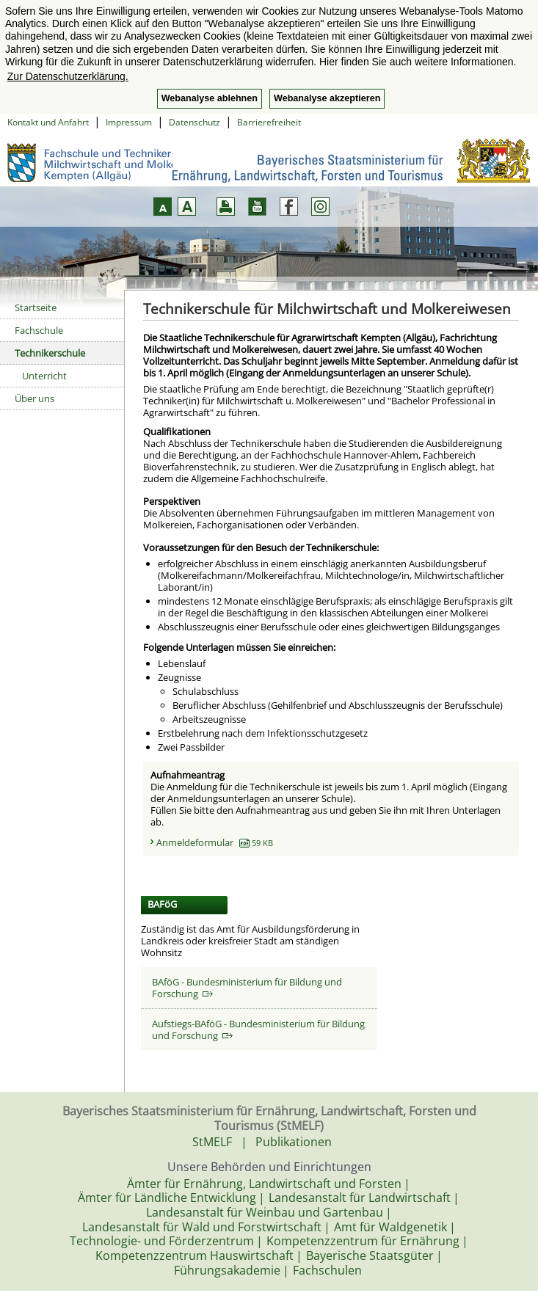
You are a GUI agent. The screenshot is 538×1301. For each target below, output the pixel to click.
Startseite (36, 307)
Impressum (129, 122)
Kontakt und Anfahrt (48, 122)
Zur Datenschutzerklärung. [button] (67, 76)
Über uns (34, 398)
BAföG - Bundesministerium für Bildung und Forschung (247, 987)
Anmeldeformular (214, 842)
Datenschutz (194, 122)
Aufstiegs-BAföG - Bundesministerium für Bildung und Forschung (258, 1029)
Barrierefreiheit (269, 122)
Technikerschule (50, 353)
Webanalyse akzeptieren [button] (327, 98)
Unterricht (44, 375)
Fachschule (39, 330)
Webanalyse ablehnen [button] (209, 98)
